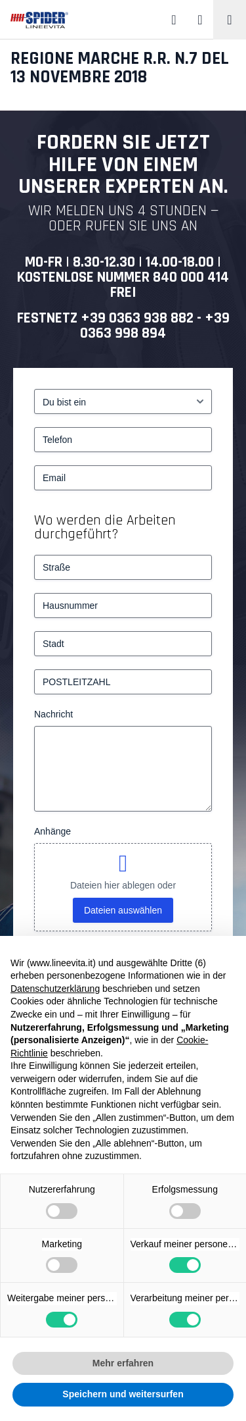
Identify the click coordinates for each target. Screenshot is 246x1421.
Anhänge (52, 831)
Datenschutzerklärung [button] (55, 988)
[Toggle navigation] (229, 19)
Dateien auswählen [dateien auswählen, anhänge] (123, 910)
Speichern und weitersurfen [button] (122, 1394)
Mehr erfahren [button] (123, 1363)
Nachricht (53, 714)
